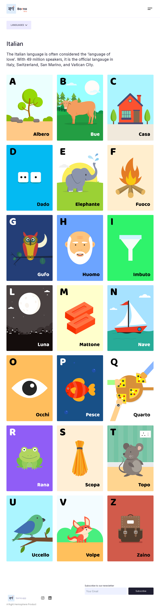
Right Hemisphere (17, 604)
